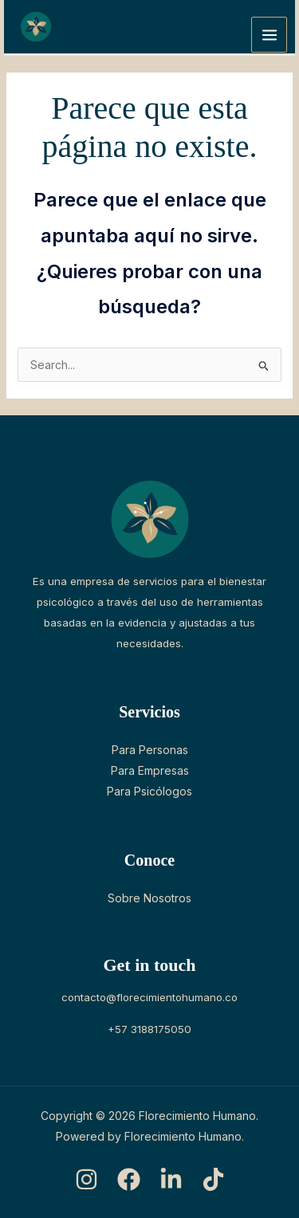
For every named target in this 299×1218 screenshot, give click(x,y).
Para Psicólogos (149, 791)
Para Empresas (150, 770)
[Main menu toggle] (269, 35)
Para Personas (150, 749)
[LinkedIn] (171, 1179)
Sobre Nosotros (149, 898)
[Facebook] (128, 1179)
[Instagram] (86, 1179)
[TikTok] (213, 1179)
